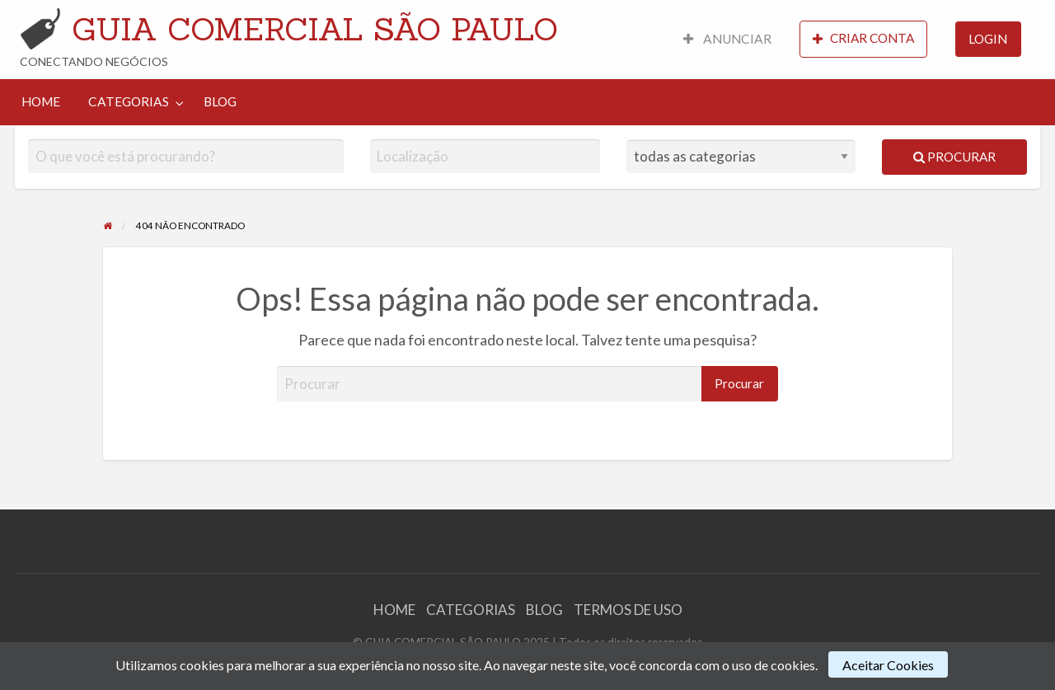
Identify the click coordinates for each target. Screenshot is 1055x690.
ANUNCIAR (727, 38)
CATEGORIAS (128, 101)
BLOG (220, 101)
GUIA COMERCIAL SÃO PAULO (315, 29)
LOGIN (987, 38)
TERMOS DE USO (628, 609)
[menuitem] (727, 39)
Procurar (954, 156)
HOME (40, 101)
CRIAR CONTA (863, 38)
